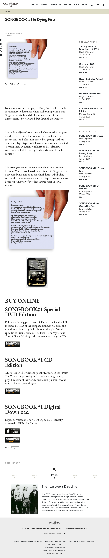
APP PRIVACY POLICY (77, 541)
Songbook (15, 448)
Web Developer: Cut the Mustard (54, 550)
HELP (54, 544)
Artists (34, 5)
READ (83, 58)
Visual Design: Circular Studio (54, 547)
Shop (84, 5)
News (76, 5)
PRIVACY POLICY (61, 541)
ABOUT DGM (48, 541)
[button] (54, 469)
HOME (16, 541)
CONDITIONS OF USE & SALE (31, 541)
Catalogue (56, 5)
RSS (59, 544)
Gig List (67, 5)
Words (44, 5)
